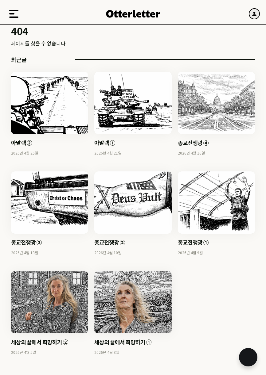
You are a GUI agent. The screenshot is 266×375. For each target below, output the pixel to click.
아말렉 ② (21, 143)
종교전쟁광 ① (193, 242)
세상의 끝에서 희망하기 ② (39, 342)
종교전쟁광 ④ (193, 143)
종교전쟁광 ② (109, 242)
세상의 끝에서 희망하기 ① (122, 342)
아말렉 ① (104, 143)
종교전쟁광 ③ (26, 242)
